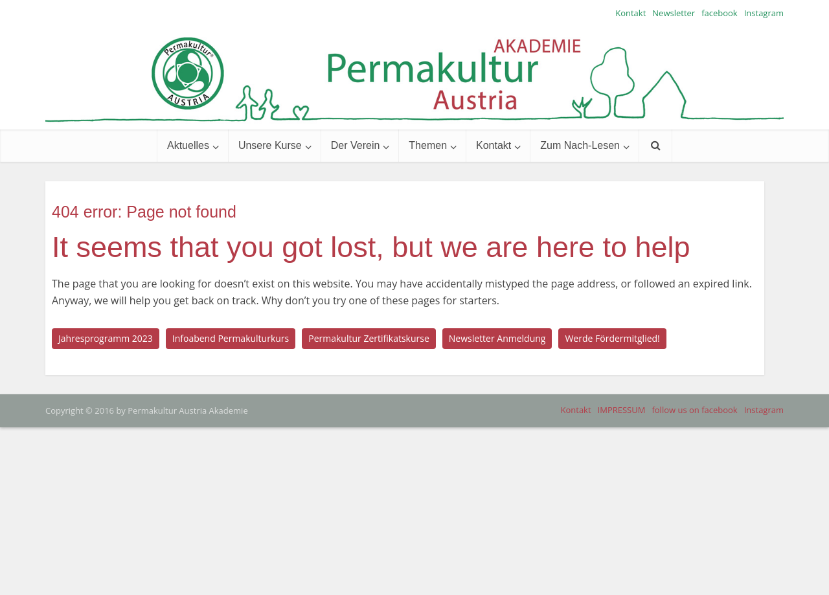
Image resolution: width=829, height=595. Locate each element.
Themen (428, 145)
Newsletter (673, 13)
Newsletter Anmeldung (497, 338)
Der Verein (355, 145)
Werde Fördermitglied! (612, 338)
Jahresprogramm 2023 (105, 338)
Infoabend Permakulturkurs (230, 338)
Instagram (764, 13)
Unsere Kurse (270, 145)
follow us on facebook (694, 410)
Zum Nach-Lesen (580, 145)
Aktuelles (188, 145)
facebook (719, 13)
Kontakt (630, 13)
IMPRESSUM (622, 410)
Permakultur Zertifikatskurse (368, 338)
